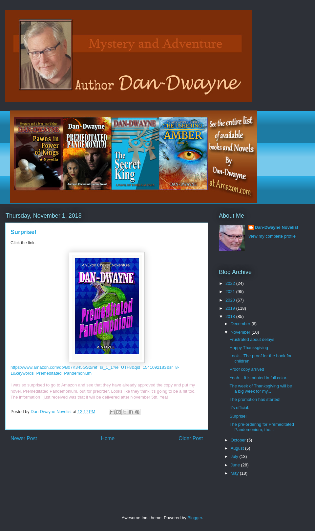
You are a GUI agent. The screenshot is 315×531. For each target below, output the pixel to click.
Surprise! (237, 416)
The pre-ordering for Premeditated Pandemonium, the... (261, 427)
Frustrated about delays (251, 339)
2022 (230, 283)
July (235, 456)
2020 (230, 300)
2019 (230, 308)
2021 (230, 291)
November (241, 332)
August (238, 448)
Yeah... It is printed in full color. (258, 377)
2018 (230, 316)
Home (108, 438)
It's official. (239, 407)
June (236, 464)
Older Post (190, 438)
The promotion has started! (254, 399)
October (239, 440)
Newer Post (23, 438)
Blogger (194, 517)
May (235, 473)
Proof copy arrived (246, 369)
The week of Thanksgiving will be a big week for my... (260, 389)
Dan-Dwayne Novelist (276, 227)
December (241, 323)
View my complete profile (272, 236)
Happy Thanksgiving (248, 347)
